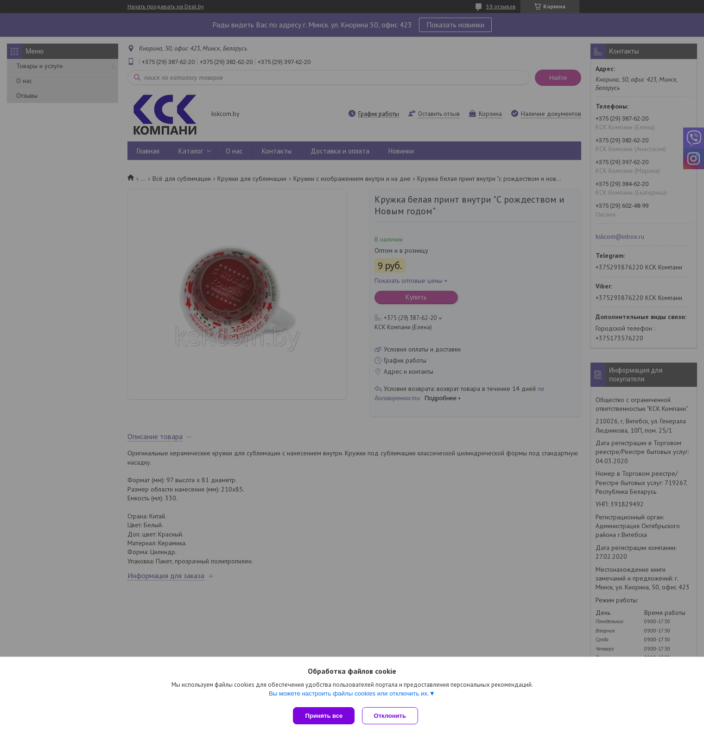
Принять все (323, 715)
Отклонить (392, 715)
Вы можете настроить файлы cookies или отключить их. (349, 695)
